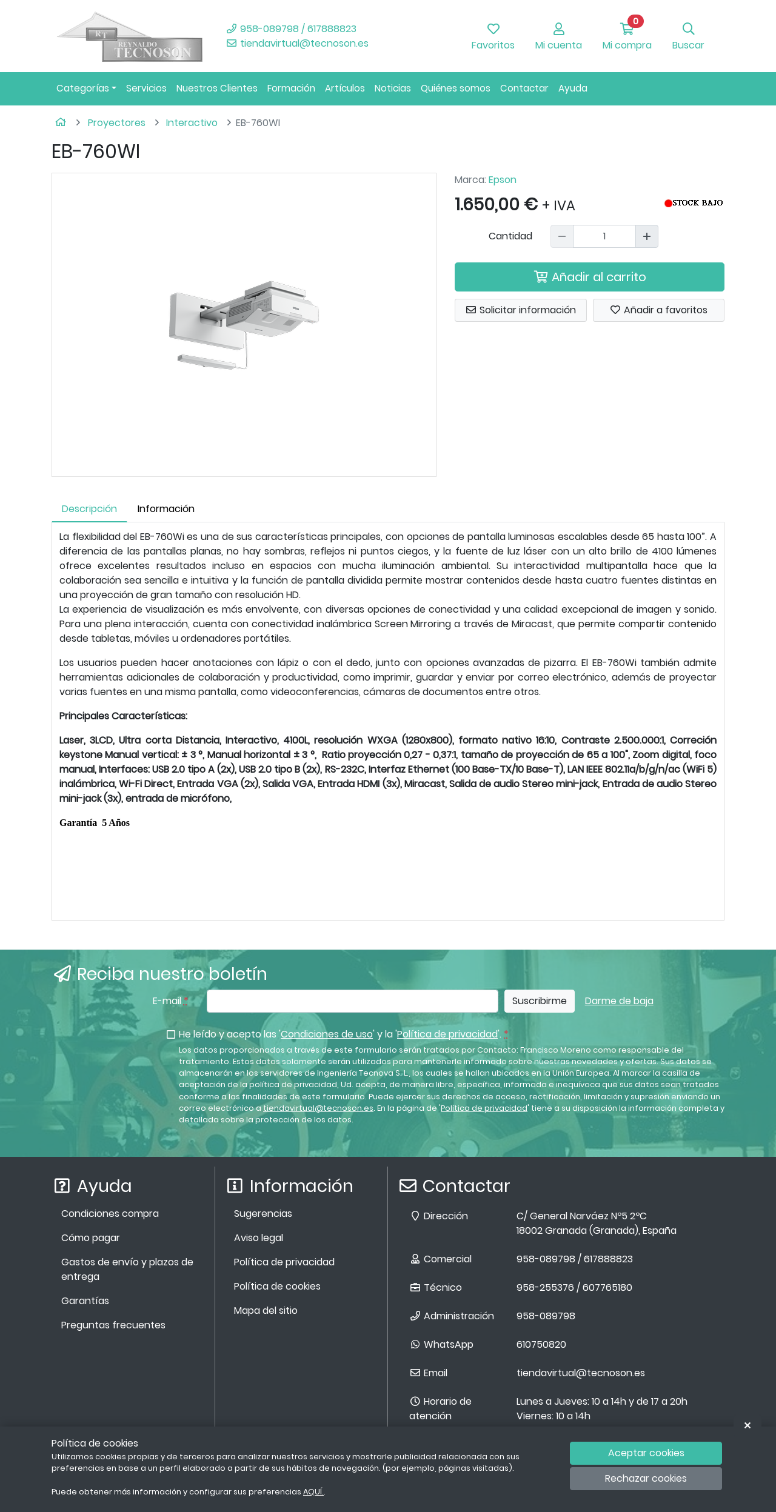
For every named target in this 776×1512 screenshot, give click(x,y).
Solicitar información (520, 310)
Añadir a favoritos (658, 310)
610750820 (541, 1344)
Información (166, 509)
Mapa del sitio (266, 1310)
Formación (291, 88)
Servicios (146, 88)
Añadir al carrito (590, 276)
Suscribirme (539, 1001)
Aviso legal (258, 1238)
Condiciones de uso (327, 1034)
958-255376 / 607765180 (574, 1287)
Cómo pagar (90, 1238)
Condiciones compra (110, 1214)
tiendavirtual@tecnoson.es (297, 43)
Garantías (85, 1301)
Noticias (393, 88)
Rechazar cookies (646, 1478)
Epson (503, 180)
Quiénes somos (455, 88)
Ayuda (572, 88)
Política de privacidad (447, 1034)
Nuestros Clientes (217, 88)
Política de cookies (277, 1286)
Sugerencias (263, 1214)
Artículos (345, 88)
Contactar (524, 88)
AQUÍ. (313, 1492)
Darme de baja (619, 1001)
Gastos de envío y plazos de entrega (127, 1269)
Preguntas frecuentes (113, 1325)
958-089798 (546, 1316)
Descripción (89, 509)
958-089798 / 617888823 (291, 29)
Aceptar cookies (646, 1453)
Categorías (82, 88)
